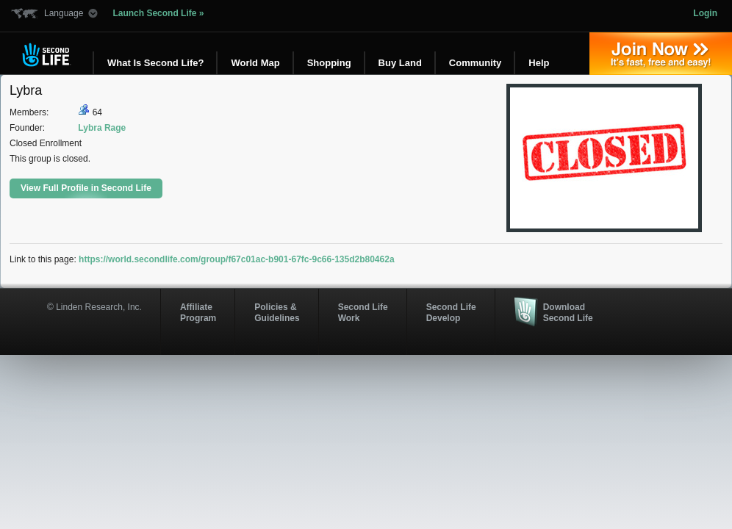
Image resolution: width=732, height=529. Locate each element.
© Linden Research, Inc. (94, 307)
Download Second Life (568, 312)
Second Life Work (363, 312)
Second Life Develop (451, 312)
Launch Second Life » (158, 13)
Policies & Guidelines (276, 312)
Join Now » (660, 53)
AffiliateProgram (198, 312)
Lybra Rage (102, 128)
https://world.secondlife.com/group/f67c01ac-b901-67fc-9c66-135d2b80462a (237, 259)
